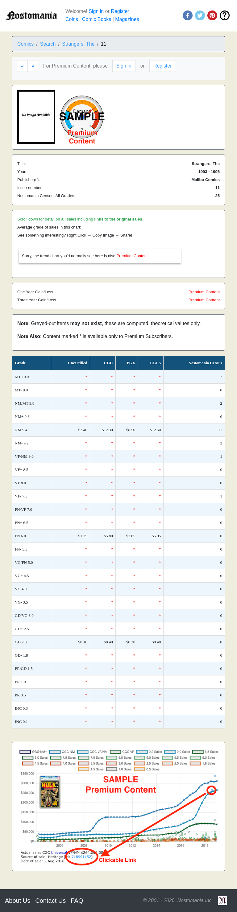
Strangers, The (78, 44)
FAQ (77, 900)
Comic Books (96, 19)
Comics (25, 44)
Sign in (96, 11)
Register (120, 11)
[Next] (32, 66)
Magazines (127, 19)
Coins (71, 19)
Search (48, 44)
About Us (17, 900)
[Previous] (22, 66)
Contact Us (50, 900)
